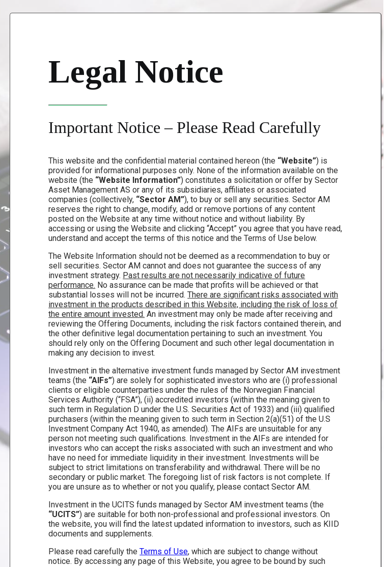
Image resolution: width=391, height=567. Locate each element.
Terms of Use (163, 551)
